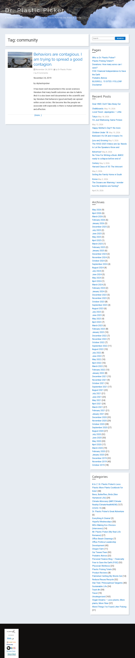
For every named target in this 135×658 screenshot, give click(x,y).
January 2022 (98, 373)
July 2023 (96, 312)
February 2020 (98, 451)
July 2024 (96, 271)
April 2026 (96, 213)
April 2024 (96, 281)
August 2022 (98, 349)
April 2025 (96, 240)
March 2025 (97, 244)
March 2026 (97, 216)
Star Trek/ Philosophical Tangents (107, 583)
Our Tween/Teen (99, 552)
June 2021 (97, 397)
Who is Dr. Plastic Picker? (103, 57)
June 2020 (97, 437)
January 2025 (98, 250)
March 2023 (97, 325)
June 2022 (97, 356)
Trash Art (96, 589)
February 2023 (98, 329)
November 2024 (99, 257)
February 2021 (98, 410)
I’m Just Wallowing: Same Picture (107, 120)
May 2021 (96, 400)
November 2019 (99, 461)
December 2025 (99, 227)
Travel (95, 593)
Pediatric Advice (99, 78)
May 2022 (96, 359)
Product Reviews (100, 572)
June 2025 (97, 233)
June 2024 (97, 274)
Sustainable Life (99, 586)
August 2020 (98, 431)
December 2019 (99, 458)
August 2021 (98, 390)
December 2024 (99, 254)
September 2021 (99, 387)
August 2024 (98, 267)
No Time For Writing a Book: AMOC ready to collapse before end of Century (108, 159)
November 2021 (99, 380)
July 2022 (96, 353)
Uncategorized (98, 596)
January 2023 (98, 332)
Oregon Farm (98, 549)
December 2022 (99, 335)
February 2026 (98, 220)
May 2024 (96, 278)
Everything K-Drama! (101, 518)
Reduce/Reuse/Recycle (103, 579)
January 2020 (98, 454)
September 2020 (99, 427)
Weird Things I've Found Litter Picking (109, 607)
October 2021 (98, 383)
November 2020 (99, 420)
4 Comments (42, 73)
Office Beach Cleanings (102, 538)
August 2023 (98, 308)
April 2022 (96, 363)
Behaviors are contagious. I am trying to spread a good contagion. (58, 59)
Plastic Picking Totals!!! (103, 61)
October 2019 (98, 465)
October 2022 (98, 342)
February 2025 (98, 247)
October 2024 (98, 261)
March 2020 (97, 448)
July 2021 (96, 393)
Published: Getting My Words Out (107, 576)
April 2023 (96, 322)
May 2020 (96, 441)
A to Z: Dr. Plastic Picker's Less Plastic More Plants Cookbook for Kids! (107, 487)
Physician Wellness (101, 566)
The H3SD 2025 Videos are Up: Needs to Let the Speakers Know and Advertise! (109, 148)
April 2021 (96, 403)
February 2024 (98, 288)
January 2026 (98, 223)
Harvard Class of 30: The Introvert (107, 166)
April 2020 (96, 444)
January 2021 (98, 414)
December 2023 (99, 295)
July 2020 (96, 434)
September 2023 (99, 305)
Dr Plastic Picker (65, 69)
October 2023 (98, 301)
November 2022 (99, 339)
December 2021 (99, 376)
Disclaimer (97, 85)
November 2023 (99, 298)
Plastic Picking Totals (102, 569)
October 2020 (98, 424)
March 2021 (97, 407)
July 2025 (96, 230)
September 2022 (99, 346)
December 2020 (99, 417)
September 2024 (99, 264)
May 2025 (96, 237)
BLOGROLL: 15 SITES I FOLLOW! (107, 81)
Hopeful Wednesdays (102, 521)
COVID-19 (96, 508)
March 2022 (97, 366)
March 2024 (97, 284)
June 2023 (97, 315)
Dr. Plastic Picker (35, 10)
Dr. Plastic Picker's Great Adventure (108, 511)
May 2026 (96, 210)
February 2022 (98, 370)
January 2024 (98, 291)
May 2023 (96, 318)
